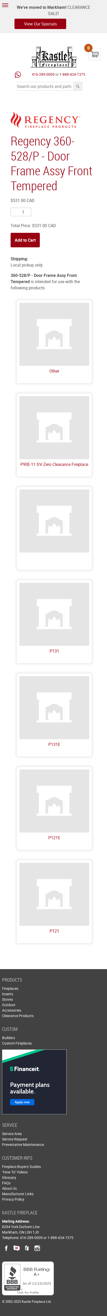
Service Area (12, 1133)
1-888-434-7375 (72, 74)
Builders (8, 1037)
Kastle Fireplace (53, 57)
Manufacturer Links (18, 1193)
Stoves (7, 999)
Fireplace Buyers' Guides (21, 1166)
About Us (9, 1188)
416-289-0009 (43, 74)
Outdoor (9, 1004)
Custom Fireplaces (17, 1043)
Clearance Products (18, 1015)
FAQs (6, 1182)
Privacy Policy (13, 1199)
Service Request (14, 1139)
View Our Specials (40, 24)
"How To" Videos (15, 1172)
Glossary (9, 1177)
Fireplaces (10, 988)
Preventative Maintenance (23, 1144)
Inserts (7, 993)
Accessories (11, 1010)
